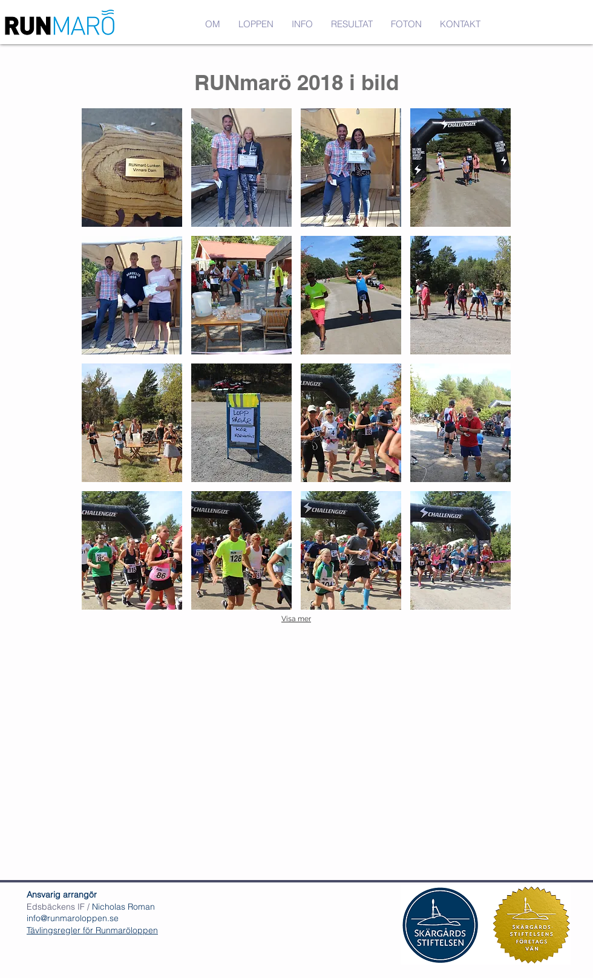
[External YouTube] (296, 745)
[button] (406, 24)
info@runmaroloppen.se (73, 918)
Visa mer (296, 619)
